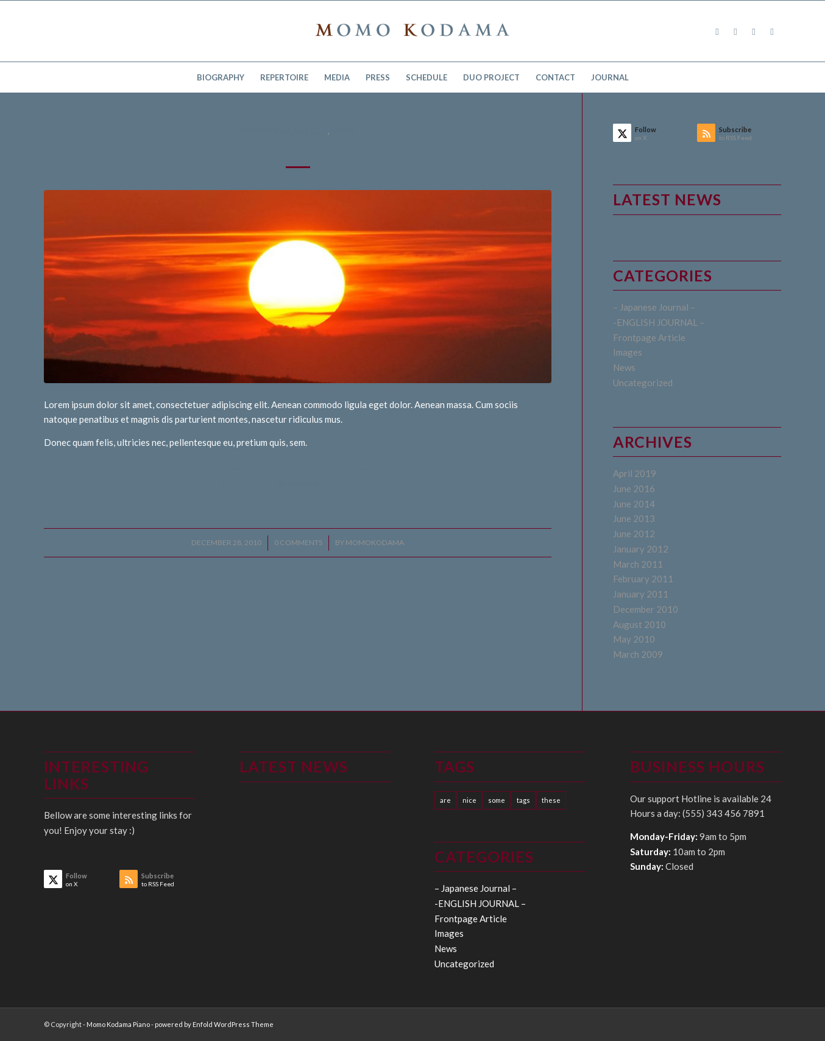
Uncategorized (643, 382)
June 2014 (634, 503)
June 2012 (634, 533)
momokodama (374, 542)
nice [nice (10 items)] (469, 800)
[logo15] (412, 31)
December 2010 (645, 609)
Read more (297, 482)
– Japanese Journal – (654, 307)
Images (627, 352)
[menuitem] (220, 77)
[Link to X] (735, 31)
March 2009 (638, 654)
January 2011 (640, 593)
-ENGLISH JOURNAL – (658, 322)
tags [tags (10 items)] (523, 800)
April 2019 (634, 473)
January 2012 (640, 548)
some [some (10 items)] (496, 800)
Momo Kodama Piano (118, 1024)
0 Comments (298, 542)
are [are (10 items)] (445, 800)
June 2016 (634, 488)
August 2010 (639, 624)
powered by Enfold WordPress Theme (214, 1024)
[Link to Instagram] (754, 31)
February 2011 (643, 578)
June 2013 (634, 518)
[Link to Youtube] (772, 31)
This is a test (297, 144)
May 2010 (634, 638)
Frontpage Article (283, 131)
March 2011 (638, 564)
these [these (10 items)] (551, 800)
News (343, 131)
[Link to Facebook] (717, 31)
